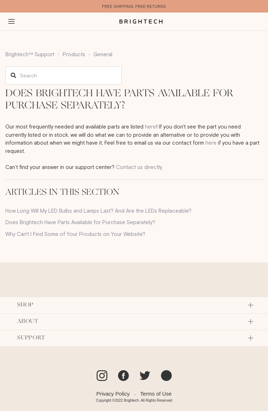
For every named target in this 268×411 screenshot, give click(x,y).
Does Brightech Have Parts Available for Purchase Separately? (80, 222)
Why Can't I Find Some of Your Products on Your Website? (75, 234)
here (150, 127)
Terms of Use (155, 394)
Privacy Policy (113, 394)
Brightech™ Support (29, 54)
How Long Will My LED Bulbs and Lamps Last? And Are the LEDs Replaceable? (98, 211)
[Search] (63, 75)
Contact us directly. (139, 167)
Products (74, 54)
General (102, 54)
